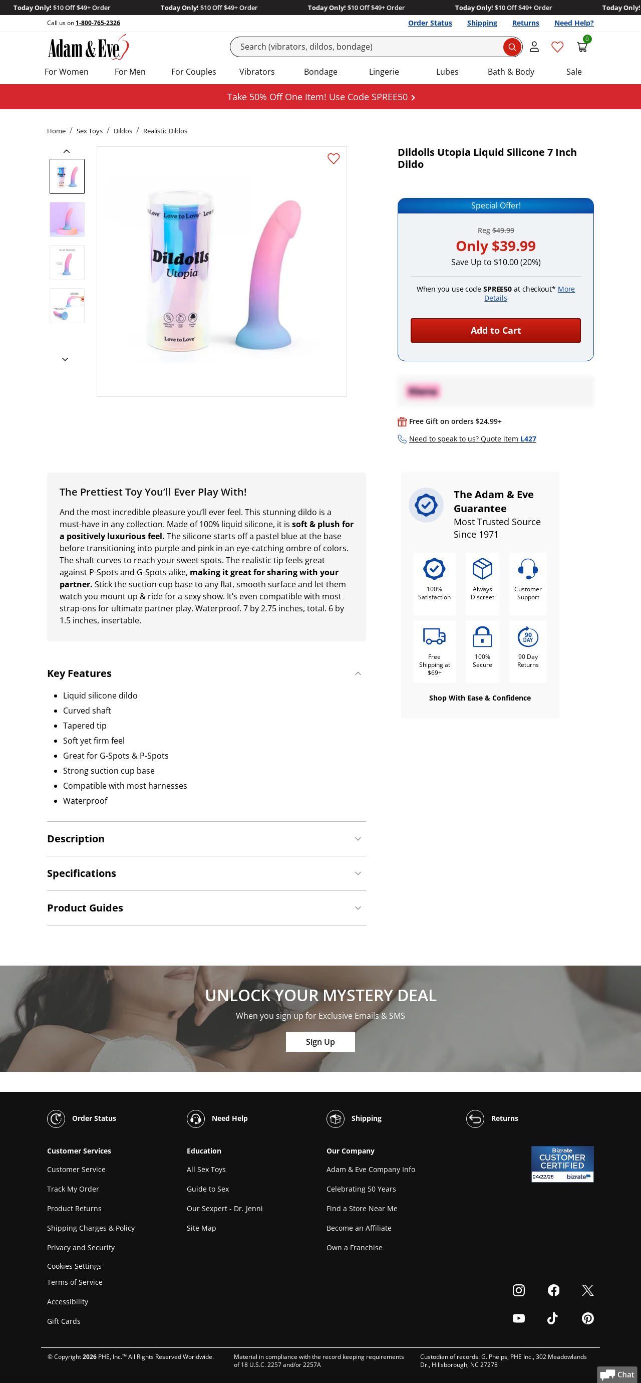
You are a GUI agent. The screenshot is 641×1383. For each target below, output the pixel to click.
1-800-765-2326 (98, 23)
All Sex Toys (206, 1169)
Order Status (430, 23)
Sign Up (320, 1041)
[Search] (376, 47)
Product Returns (74, 1208)
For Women (67, 71)
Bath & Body (511, 71)
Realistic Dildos (165, 130)
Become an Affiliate (359, 1228)
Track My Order (73, 1189)
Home (56, 130)
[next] (62, 360)
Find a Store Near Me (362, 1208)
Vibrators (257, 71)
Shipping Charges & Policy (91, 1228)
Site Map (201, 1228)
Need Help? (574, 23)
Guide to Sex (208, 1189)
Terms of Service (75, 1282)
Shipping (482, 23)
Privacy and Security (81, 1247)
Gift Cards (64, 1321)
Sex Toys (90, 130)
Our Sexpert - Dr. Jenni (225, 1208)
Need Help (217, 1119)
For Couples (193, 71)
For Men (130, 71)
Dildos (123, 130)
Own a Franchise (355, 1247)
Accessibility (67, 1301)
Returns (525, 23)
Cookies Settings (74, 1266)
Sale (574, 71)
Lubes (447, 71)
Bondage (321, 71)
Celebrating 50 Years (361, 1189)
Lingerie (384, 71)
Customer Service (76, 1169)
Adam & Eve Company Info (371, 1169)
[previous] (70, 151)
